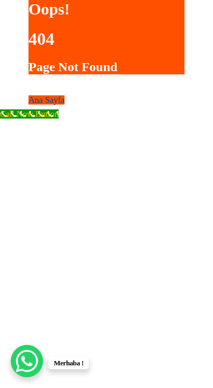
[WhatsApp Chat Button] (27, 361)
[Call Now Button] (29, 114)
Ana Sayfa (47, 100)
